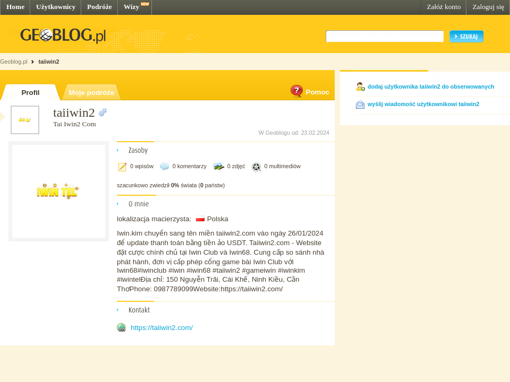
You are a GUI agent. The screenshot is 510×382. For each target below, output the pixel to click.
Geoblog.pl (14, 61)
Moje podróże (92, 93)
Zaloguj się (488, 7)
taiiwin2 (48, 61)
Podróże (99, 7)
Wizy (131, 7)
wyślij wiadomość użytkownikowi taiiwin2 (423, 104)
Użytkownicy (55, 7)
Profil (30, 93)
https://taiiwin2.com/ (162, 328)
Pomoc (309, 92)
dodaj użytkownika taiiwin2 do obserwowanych (431, 86)
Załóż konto (444, 7)
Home (15, 7)
